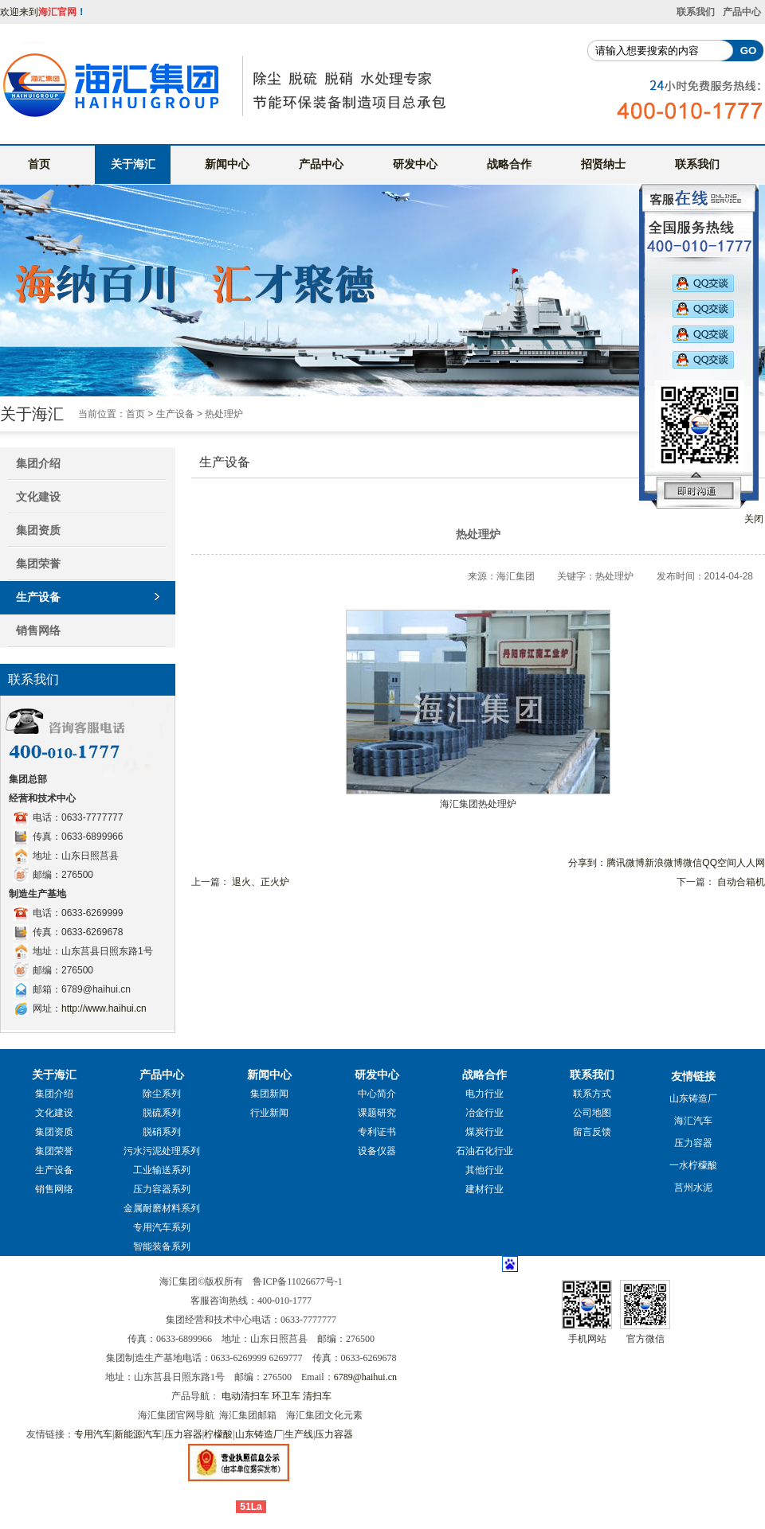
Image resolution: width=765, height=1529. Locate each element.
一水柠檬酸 (693, 1165)
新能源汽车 (138, 1434)
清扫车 (317, 1396)
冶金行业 (484, 1112)
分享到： (587, 862)
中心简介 (377, 1093)
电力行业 (484, 1093)
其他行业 (484, 1170)
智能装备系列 (161, 1246)
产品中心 (742, 12)
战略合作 (509, 164)
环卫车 (286, 1396)
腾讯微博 (625, 862)
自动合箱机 (741, 881)
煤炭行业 (484, 1131)
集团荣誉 (38, 563)
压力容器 (693, 1143)
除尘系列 (162, 1093)
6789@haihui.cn (365, 1377)
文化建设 (38, 496)
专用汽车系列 (161, 1227)
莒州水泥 (693, 1187)
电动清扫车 (245, 1396)
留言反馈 (592, 1131)
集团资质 (38, 530)
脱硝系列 (162, 1131)
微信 (692, 862)
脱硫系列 (162, 1112)
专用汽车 (93, 1434)
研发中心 (415, 164)
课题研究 (377, 1112)
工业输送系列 (161, 1170)
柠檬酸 (218, 1434)
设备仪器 (377, 1151)
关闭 (753, 519)
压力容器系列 (161, 1189)
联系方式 (592, 1093)
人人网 (750, 862)
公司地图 (592, 1112)
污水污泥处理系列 (162, 1151)
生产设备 (175, 413)
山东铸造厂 (693, 1098)
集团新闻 (269, 1093)
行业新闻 (269, 1112)
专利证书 (377, 1131)
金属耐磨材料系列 (162, 1208)
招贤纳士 (603, 164)
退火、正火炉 (260, 881)
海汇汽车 (693, 1120)
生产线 (298, 1434)
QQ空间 (719, 862)
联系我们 (696, 12)
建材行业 (484, 1189)
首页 (39, 164)
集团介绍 (54, 1093)
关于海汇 (133, 164)
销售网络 (38, 630)
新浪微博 (664, 862)
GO (748, 51)
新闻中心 (227, 164)
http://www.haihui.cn (104, 1008)
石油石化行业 (484, 1151)
